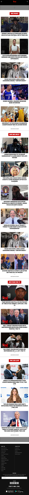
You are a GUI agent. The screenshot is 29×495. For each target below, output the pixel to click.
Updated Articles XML (4, 460)
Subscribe (26, 478)
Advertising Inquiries (18, 452)
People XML (3, 467)
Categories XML (4, 463)
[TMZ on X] (13, 483)
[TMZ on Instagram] (18, 483)
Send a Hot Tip (17, 449)
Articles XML (3, 457)
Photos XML (3, 469)
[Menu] (1, 1)
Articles (2, 455)
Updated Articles (4, 458)
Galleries (2, 464)
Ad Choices (3, 452)
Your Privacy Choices (4, 454)
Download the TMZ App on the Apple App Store (9, 491)
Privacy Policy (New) (4, 449)
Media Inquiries (17, 454)
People (2, 466)
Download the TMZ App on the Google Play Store (19, 491)
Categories (3, 461)
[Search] (27, 1)
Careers (16, 451)
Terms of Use (3, 451)
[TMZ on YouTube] (15, 483)
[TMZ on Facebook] (11, 483)
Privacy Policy (15, 475)
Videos (2, 470)
